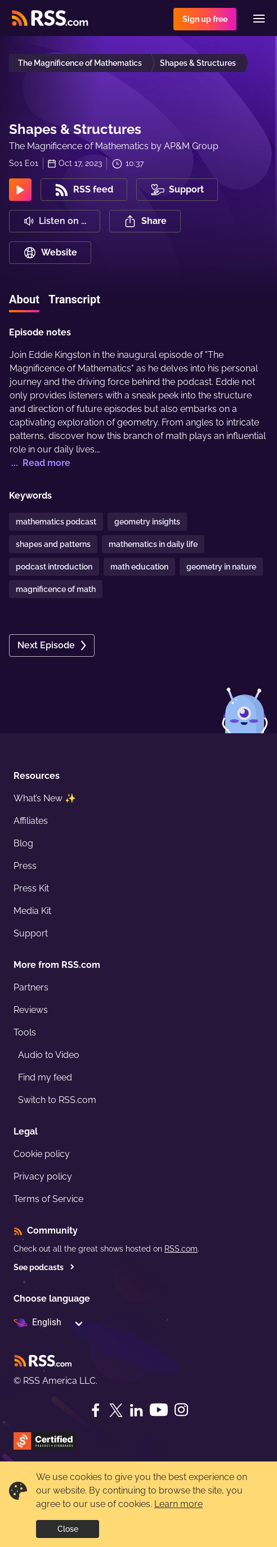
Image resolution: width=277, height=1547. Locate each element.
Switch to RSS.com (57, 1100)
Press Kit (31, 888)
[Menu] (259, 18)
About (24, 299)
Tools (25, 1032)
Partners (31, 987)
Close (67, 1528)
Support (31, 933)
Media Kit (32, 910)
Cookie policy (42, 1154)
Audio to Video (48, 1055)
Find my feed (45, 1077)
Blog (23, 843)
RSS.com (181, 1248)
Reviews (31, 1010)
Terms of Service (48, 1199)
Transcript (74, 299)
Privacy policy (43, 1176)
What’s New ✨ (45, 798)
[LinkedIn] (136, 1410)
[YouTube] (159, 1410)
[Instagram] (181, 1410)
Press (25, 865)
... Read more (39, 463)
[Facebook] (95, 1410)
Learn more (178, 1504)
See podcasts (44, 1267)
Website (50, 252)
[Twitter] (116, 1410)
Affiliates (31, 820)
